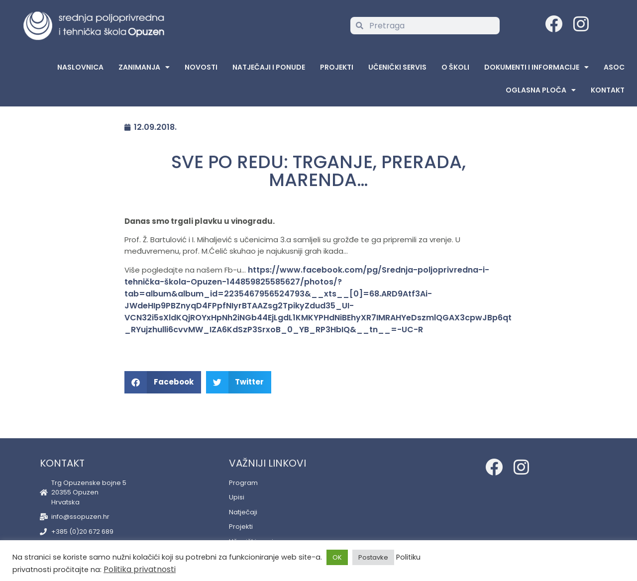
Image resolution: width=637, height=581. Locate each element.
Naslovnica (80, 67)
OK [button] (337, 557)
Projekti (336, 67)
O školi (455, 67)
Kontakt (608, 90)
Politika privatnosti (140, 569)
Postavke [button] (373, 557)
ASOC (614, 67)
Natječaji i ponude (268, 67)
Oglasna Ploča (541, 90)
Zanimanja (144, 67)
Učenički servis (397, 67)
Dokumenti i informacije (536, 67)
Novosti (201, 67)
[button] (162, 382)
